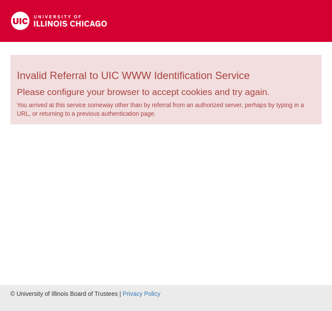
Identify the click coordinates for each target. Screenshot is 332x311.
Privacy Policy (141, 293)
